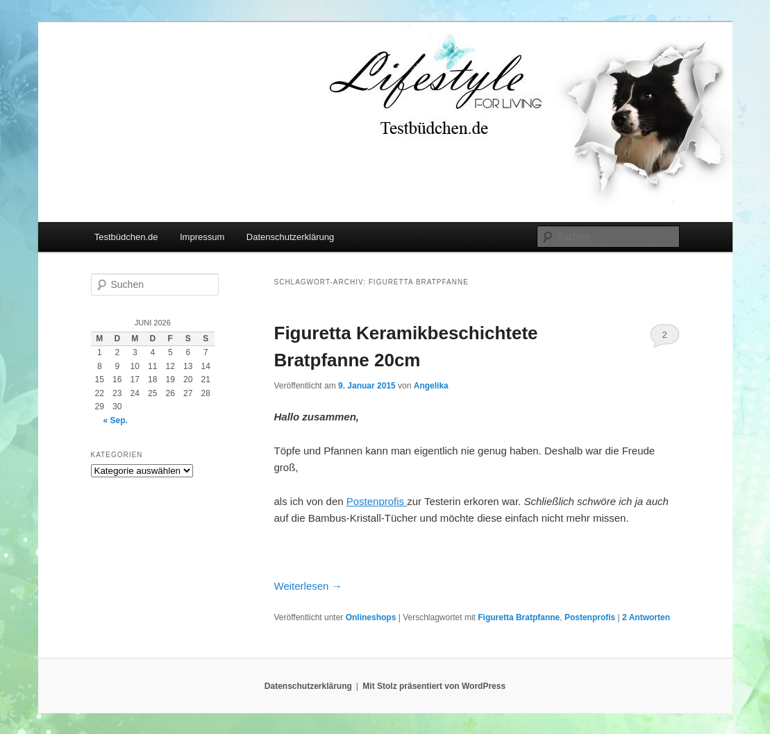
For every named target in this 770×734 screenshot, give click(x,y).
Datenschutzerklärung (290, 237)
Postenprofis (589, 617)
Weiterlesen (308, 586)
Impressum (202, 237)
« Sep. (115, 420)
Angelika (431, 386)
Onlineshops (371, 617)
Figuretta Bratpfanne (519, 617)
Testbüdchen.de (126, 237)
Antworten (646, 617)
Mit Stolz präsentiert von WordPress (433, 686)
